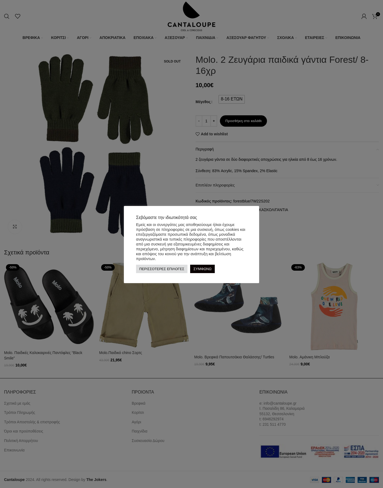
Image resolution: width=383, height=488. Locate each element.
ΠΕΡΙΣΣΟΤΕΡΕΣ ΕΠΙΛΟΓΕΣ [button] (161, 269)
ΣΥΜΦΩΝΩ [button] (202, 269)
